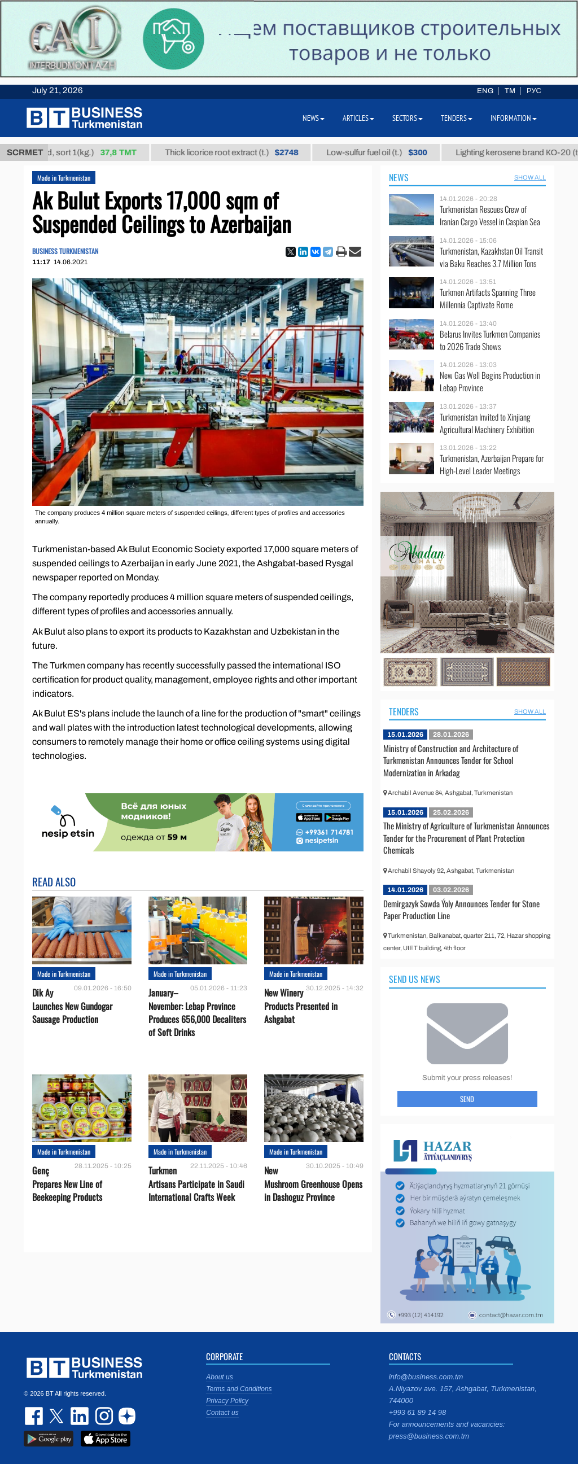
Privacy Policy (227, 1401)
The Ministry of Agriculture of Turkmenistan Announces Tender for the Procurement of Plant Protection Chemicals (466, 837)
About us (219, 1377)
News (399, 177)
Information (514, 118)
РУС (534, 91)
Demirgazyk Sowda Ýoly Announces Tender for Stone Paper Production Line (461, 909)
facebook (35, 1416)
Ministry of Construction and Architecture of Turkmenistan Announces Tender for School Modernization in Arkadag (450, 760)
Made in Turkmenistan (63, 177)
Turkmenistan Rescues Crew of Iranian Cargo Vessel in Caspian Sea (490, 215)
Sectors (407, 118)
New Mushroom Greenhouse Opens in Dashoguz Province (313, 1183)
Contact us (222, 1413)
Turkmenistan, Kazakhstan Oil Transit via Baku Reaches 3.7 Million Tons (491, 257)
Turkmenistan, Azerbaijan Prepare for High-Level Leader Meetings (492, 464)
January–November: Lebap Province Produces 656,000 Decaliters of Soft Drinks (197, 1012)
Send (467, 1098)
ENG (485, 91)
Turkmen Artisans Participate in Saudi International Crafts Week (196, 1183)
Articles (358, 118)
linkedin (80, 1416)
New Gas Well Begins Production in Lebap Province (490, 381)
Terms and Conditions (239, 1389)
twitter (57, 1416)
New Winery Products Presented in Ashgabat (301, 1005)
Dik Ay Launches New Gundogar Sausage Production (72, 1005)
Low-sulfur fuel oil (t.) (386, 152)
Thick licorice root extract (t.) (241, 152)
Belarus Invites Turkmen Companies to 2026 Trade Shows (490, 340)
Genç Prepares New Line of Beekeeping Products (67, 1183)
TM (510, 91)
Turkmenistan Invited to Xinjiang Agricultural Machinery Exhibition (487, 423)
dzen (125, 1416)
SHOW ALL (530, 177)
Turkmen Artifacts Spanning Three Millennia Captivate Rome (488, 298)
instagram (102, 1416)
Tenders (404, 711)
